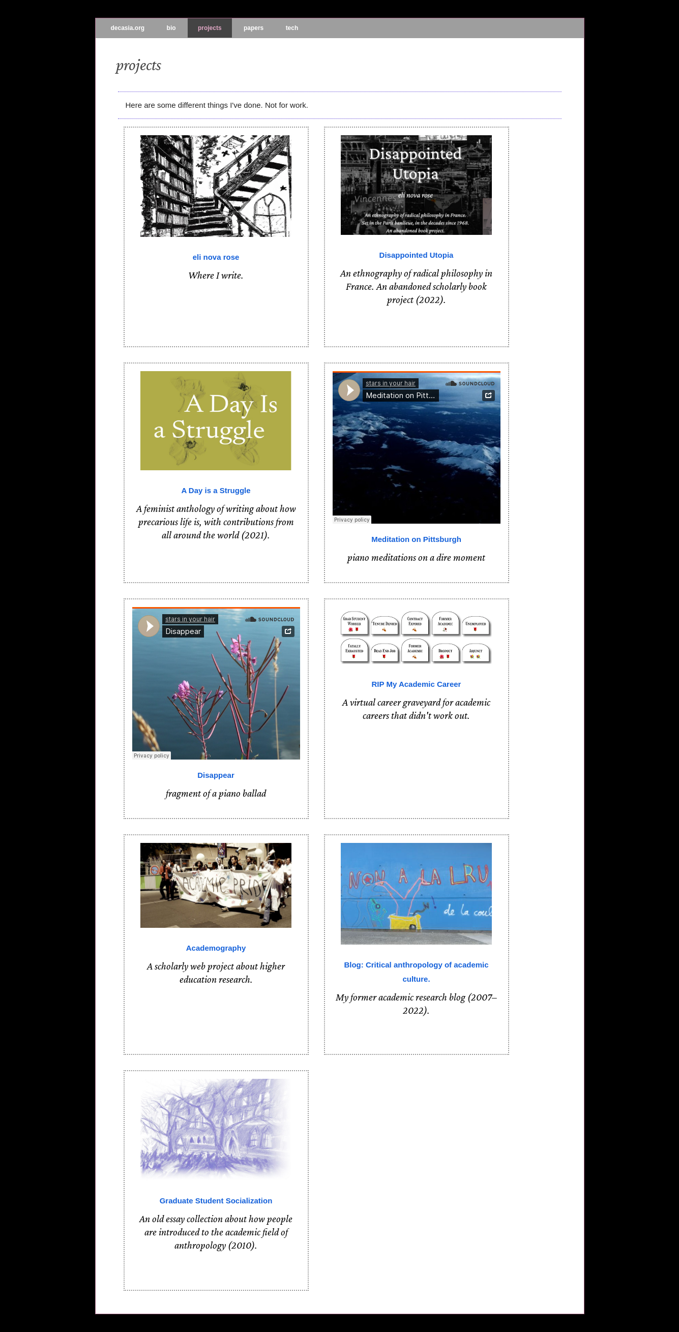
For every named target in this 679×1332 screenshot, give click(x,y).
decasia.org (128, 28)
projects (210, 28)
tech (292, 28)
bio (171, 28)
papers (253, 28)
